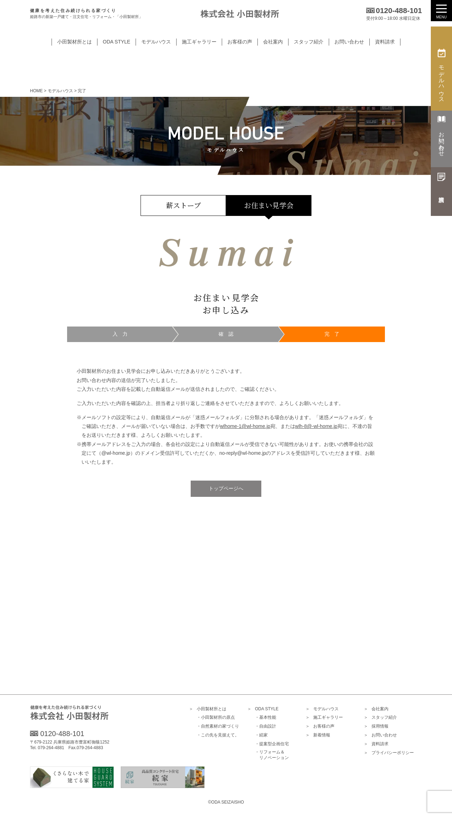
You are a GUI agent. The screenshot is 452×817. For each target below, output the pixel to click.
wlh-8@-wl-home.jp (316, 426)
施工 (324, 718)
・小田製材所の (216, 718)
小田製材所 (207, 709)
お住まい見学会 (268, 205)
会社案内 (376, 709)
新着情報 (317, 736)
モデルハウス (322, 709)
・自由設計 (265, 726)
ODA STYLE (263, 709)
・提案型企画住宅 (272, 744)
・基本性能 (265, 717)
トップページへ (226, 488)
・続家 (261, 735)
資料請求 (376, 744)
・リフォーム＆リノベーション (272, 755)
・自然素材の (218, 727)
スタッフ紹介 (380, 718)
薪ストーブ (183, 205)
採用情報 (376, 727)
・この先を (218, 736)
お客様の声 (319, 727)
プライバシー (389, 753)
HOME (36, 90)
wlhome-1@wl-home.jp (245, 426)
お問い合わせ (380, 736)
